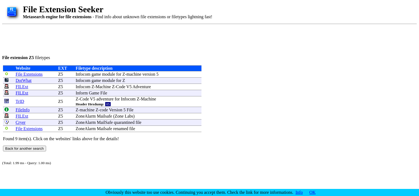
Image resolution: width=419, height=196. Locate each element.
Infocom (83, 74)
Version (115, 110)
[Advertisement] (101, 38)
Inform (82, 93)
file (138, 122)
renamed (120, 128)
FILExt (22, 86)
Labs (129, 116)
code (104, 110)
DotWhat (24, 80)
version (148, 74)
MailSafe (105, 122)
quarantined (124, 122)
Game (94, 93)
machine (133, 74)
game (96, 74)
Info (299, 192)
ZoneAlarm (86, 116)
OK (312, 192)
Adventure (141, 86)
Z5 (60, 74)
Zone (119, 116)
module (108, 74)
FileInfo (23, 110)
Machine (103, 86)
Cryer (20, 122)
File (103, 93)
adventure (105, 99)
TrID (20, 101)
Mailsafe (104, 116)
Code (120, 86)
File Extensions (29, 74)
